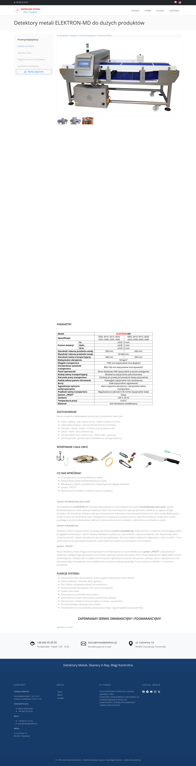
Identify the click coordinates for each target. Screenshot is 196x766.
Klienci (160, 10)
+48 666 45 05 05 (21, 2)
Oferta (135, 10)
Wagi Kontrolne (122, 665)
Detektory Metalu (104, 35)
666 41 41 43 (27, 721)
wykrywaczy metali (115, 699)
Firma (148, 10)
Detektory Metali (26, 46)
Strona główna (62, 35)
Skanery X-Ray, (99, 665)
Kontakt (174, 10)
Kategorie (74, 35)
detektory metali (65, 627)
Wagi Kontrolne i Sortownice (32, 59)
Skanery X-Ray (24, 52)
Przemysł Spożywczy (28, 39)
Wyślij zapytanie (33, 71)
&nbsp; (119, 272)
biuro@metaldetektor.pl (102, 642)
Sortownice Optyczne (28, 66)
